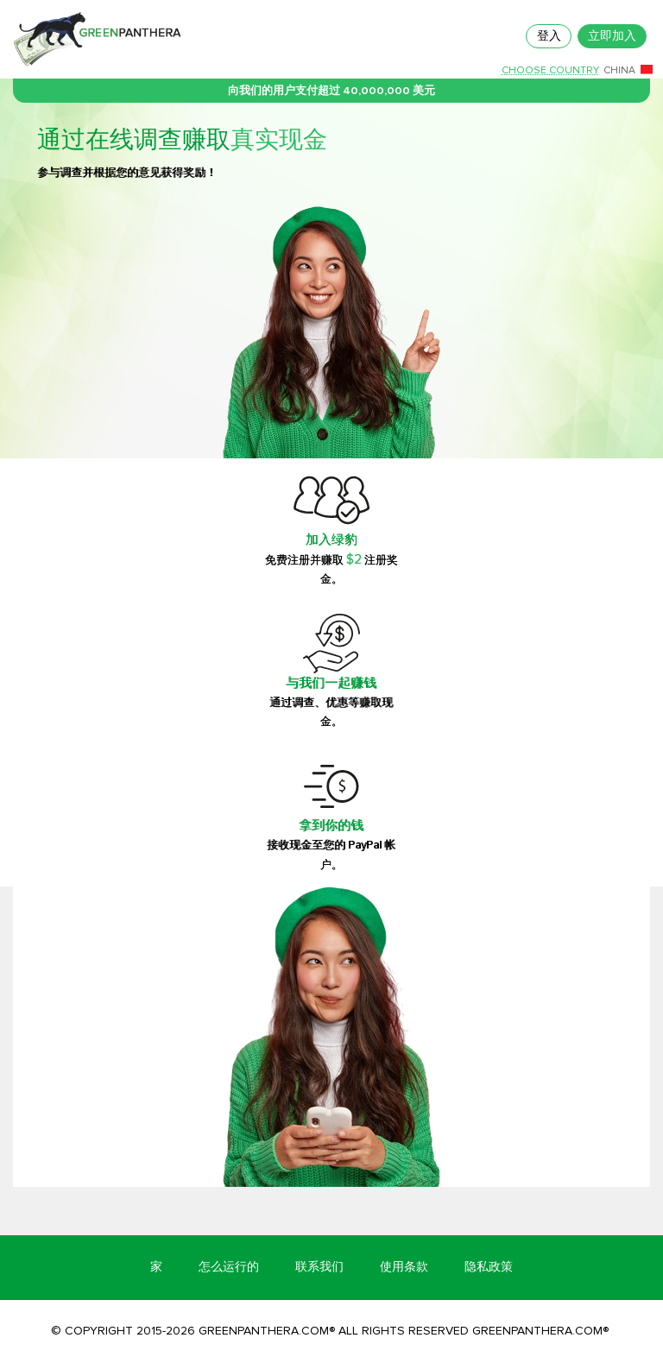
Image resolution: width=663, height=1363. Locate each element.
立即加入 (612, 35)
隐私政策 (488, 1266)
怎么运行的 (229, 1266)
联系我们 (319, 1266)
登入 (549, 35)
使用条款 (404, 1266)
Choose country (550, 71)
